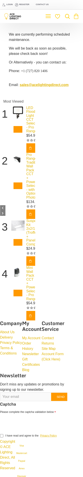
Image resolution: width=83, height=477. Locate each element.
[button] (18, 129)
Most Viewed (13, 101)
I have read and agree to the (29, 436)
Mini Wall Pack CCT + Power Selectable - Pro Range (30, 283)
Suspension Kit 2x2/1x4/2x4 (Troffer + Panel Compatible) (30, 232)
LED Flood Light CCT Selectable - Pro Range (30, 119)
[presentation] (31, 423)
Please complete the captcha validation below (27, 412)
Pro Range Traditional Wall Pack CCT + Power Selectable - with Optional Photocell (30, 176)
